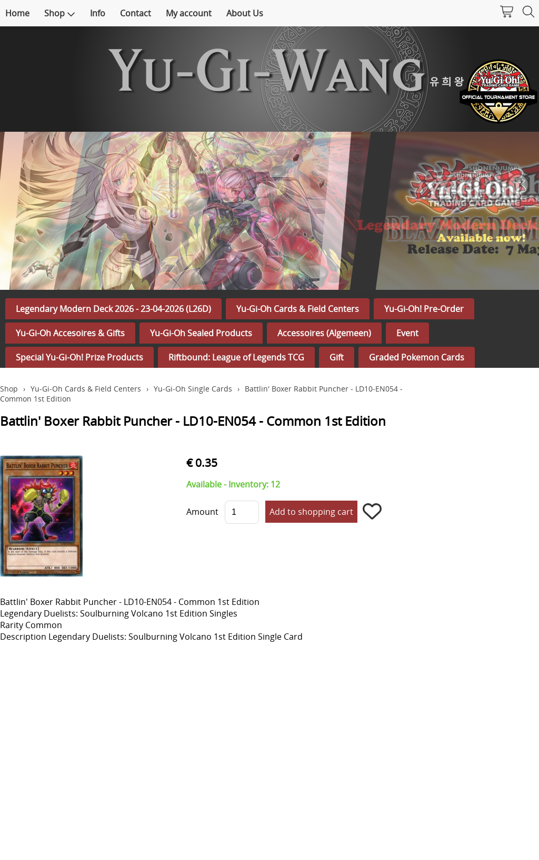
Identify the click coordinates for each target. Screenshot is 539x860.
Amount (202, 511)
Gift (337, 357)
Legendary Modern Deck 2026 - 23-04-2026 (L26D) (113, 309)
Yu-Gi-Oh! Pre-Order (424, 309)
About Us (244, 13)
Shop (59, 13)
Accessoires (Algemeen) (324, 333)
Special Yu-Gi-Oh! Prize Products (79, 357)
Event (407, 333)
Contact (135, 13)
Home (17, 13)
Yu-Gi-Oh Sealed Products (201, 333)
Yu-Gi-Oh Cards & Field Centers (297, 309)
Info (97, 13)
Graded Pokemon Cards (416, 357)
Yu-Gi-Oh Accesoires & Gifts (70, 333)
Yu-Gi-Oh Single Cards (193, 389)
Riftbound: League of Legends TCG (236, 357)
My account (189, 13)
